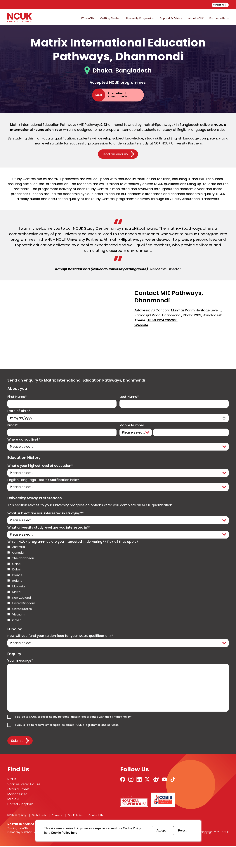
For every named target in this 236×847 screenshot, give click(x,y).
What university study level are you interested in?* (49, 528)
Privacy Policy (121, 718)
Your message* (20, 662)
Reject (182, 830)
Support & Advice (171, 18)
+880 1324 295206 (162, 320)
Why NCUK (87, 18)
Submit (17, 741)
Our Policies (75, 816)
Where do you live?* (23, 440)
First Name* (17, 397)
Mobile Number (131, 426)
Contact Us (95, 816)
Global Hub (39, 816)
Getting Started (110, 18)
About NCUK (196, 18)
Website (141, 325)
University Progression (140, 18)
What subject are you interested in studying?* (45, 514)
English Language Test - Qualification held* (43, 480)
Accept (161, 830)
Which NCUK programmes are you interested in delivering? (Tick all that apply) (72, 543)
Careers (57, 816)
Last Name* (129, 397)
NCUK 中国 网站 (16, 816)
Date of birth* (18, 411)
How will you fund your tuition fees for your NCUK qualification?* (60, 637)
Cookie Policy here (64, 832)
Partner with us (219, 18)
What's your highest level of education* (40, 466)
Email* (12, 426)
